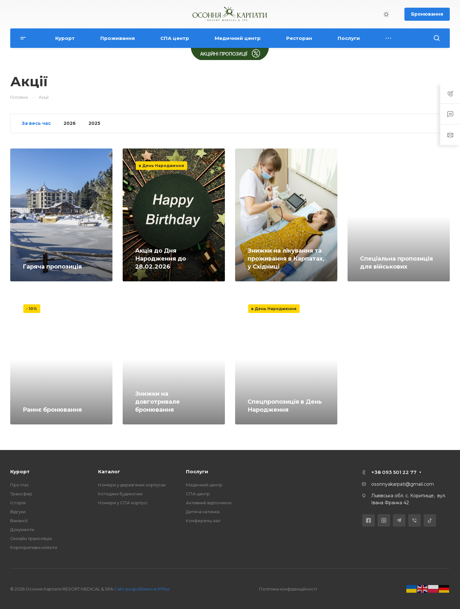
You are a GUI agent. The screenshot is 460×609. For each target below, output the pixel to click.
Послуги (197, 471)
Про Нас (19, 484)
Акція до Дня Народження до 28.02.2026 (160, 258)
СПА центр (198, 493)
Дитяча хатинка (202, 511)
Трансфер (21, 493)
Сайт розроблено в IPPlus (142, 588)
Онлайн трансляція (31, 538)
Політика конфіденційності (288, 588)
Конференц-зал (203, 520)
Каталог (109, 471)
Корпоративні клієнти (33, 547)
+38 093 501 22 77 (394, 472)
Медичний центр (204, 484)
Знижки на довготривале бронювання (157, 401)
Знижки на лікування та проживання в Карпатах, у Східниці (286, 258)
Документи (22, 529)
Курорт (20, 471)
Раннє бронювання (52, 409)
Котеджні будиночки (120, 493)
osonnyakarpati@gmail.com (402, 484)
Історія (18, 502)
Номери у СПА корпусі (122, 502)
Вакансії (18, 520)
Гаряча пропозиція (52, 266)
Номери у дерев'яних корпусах (132, 484)
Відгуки (18, 511)
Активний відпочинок (209, 502)
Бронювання (427, 14)
